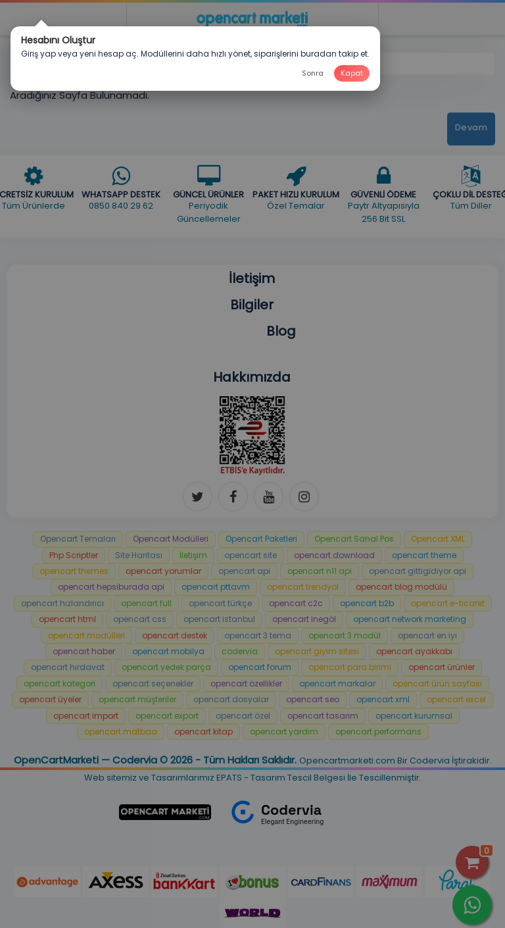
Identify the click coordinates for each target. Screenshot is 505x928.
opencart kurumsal (413, 715)
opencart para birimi (349, 667)
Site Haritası (138, 555)
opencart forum (259, 667)
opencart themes (73, 571)
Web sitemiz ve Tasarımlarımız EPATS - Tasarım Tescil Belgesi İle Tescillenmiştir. (252, 777)
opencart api (244, 571)
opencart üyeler (50, 699)
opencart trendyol (303, 586)
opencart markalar (337, 683)
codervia (240, 651)
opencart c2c (296, 603)
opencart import (85, 715)
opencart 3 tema (257, 635)
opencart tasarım (322, 715)
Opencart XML (438, 538)
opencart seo (312, 699)
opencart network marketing (409, 619)
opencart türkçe (220, 603)
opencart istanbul (219, 619)
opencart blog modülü (401, 586)
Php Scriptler (73, 555)
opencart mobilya (168, 651)
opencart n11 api (319, 571)
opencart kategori (59, 683)
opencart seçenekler (152, 683)
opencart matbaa (120, 731)
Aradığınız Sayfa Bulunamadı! (113, 63)
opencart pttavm (215, 586)
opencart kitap (203, 731)
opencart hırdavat (68, 667)
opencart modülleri (86, 635)
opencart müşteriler (137, 699)
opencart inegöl (304, 619)
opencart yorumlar (163, 571)
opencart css (139, 619)
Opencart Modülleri (170, 538)
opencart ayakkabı (414, 651)
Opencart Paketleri (261, 538)
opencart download (334, 555)
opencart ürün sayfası (437, 683)
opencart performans (378, 731)
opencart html (67, 619)
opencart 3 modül (344, 635)
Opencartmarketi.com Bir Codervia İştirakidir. (395, 760)
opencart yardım (284, 731)
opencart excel (456, 699)
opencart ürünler (441, 667)
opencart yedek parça (166, 667)
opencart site (250, 555)
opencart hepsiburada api (111, 586)
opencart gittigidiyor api (417, 571)
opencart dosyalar (231, 699)
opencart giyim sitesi (317, 651)
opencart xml (383, 699)
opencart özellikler (246, 683)
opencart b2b (367, 603)
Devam (471, 127)
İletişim (193, 555)
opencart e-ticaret (448, 603)
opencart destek (174, 635)
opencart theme (424, 555)
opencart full (146, 603)
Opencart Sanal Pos (354, 538)
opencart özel (243, 715)
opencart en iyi (427, 635)
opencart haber (84, 651)
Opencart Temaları (78, 538)
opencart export (167, 715)
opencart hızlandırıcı (62, 603)
